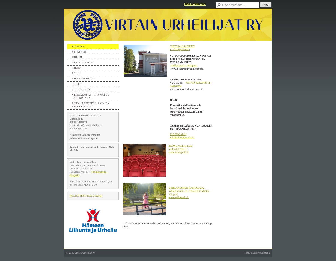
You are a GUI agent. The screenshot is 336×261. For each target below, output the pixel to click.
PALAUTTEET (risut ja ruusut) (86, 195)
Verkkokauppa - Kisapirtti (184, 65)
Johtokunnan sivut (195, 4)
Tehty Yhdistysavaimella (257, 252)
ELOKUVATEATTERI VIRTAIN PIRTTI (180, 147)
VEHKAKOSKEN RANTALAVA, (186, 187)
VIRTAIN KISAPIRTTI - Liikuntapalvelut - (182, 48)
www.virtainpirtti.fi (179, 152)
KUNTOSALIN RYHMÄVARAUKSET (182, 136)
